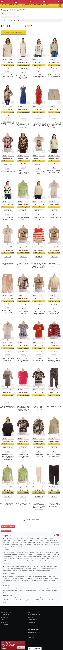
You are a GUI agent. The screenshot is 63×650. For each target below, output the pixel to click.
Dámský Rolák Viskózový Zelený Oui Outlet (54, 171)
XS (4, 20)
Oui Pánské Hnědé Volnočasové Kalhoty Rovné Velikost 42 (54, 505)
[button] (23, 69)
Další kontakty (31, 637)
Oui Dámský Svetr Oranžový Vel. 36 (7, 218)
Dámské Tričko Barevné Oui (8, 172)
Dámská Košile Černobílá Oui (38, 455)
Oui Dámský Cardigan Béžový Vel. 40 (54, 312)
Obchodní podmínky (32, 619)
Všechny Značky (6, 530)
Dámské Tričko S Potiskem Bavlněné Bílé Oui (39, 76)
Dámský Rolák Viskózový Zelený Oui (7, 504)
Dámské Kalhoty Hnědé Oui (54, 406)
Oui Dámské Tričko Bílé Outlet (38, 172)
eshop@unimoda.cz (32, 635)
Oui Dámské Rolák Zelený (23, 218)
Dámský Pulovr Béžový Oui (38, 218)
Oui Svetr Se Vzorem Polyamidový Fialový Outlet (54, 360)
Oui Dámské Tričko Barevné (23, 312)
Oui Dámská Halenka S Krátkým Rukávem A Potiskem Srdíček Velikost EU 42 (8, 457)
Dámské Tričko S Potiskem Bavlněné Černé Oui (38, 407)
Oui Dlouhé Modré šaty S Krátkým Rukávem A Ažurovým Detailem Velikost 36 (23, 125)
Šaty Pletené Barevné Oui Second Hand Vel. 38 (7, 406)
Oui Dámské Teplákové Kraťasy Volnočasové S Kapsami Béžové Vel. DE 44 (54, 125)
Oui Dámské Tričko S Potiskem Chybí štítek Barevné (7, 123)
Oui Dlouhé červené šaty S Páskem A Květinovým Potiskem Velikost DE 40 (38, 124)
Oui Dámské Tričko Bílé (54, 217)
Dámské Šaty (4, 624)
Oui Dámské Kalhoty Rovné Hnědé (8, 311)
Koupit (4, 59)
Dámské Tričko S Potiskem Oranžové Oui (39, 359)
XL (18, 20)
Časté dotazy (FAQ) (6, 612)
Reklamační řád (31, 622)
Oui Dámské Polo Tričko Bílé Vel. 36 (8, 359)
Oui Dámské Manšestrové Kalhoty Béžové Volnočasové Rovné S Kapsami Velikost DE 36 (38, 506)
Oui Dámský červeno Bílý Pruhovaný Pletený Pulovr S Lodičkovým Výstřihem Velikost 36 (38, 265)
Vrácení (3, 619)
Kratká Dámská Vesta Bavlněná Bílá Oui (7, 75)
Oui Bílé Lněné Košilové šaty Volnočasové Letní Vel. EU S (23, 77)
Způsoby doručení (5, 614)
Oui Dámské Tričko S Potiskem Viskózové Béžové (23, 265)
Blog (29, 612)
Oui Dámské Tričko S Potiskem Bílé (8, 264)
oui (8, 71)
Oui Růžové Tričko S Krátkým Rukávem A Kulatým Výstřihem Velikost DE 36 (23, 408)
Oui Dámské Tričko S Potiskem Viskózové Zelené (54, 76)
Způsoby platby (4, 617)
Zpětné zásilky (4, 622)
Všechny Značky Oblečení (34, 614)
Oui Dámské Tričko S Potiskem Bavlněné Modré (23, 360)
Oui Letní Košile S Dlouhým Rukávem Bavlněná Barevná (23, 172)
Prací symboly (31, 617)
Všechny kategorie (8, 526)
